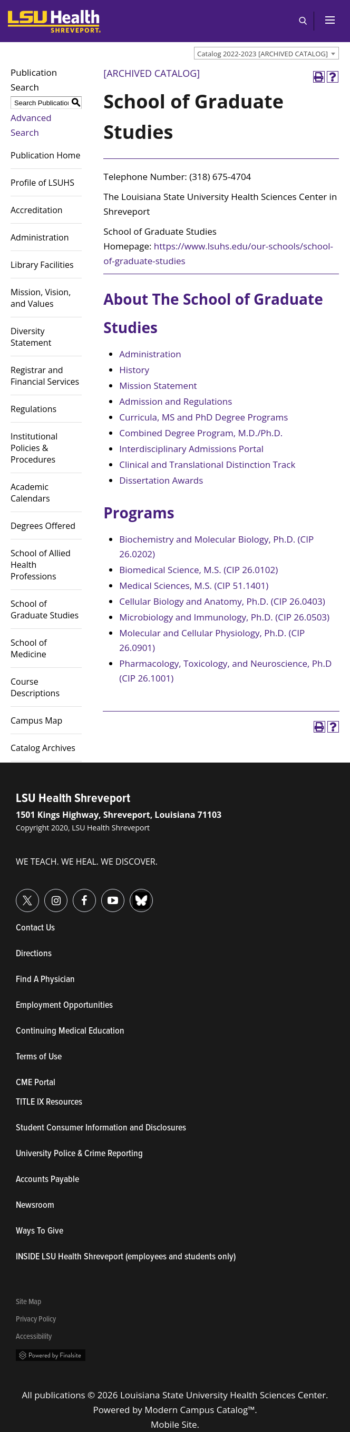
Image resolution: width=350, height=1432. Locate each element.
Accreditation (37, 210)
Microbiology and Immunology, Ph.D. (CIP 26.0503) (224, 617)
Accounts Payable (47, 1180)
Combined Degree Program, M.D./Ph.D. (201, 433)
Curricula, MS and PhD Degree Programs (203, 417)
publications (59, 1395)
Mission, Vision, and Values (41, 297)
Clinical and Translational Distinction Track (207, 464)
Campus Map (36, 720)
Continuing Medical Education (70, 1031)
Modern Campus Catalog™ (199, 1410)
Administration (40, 237)
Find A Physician (45, 980)
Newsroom (35, 1205)
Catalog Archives (43, 748)
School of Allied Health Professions (41, 564)
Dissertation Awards (161, 480)
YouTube (101, 894)
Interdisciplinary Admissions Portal (191, 449)
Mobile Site (174, 1424)
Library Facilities (42, 265)
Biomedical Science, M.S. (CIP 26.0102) (198, 570)
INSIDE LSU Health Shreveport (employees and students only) (126, 1257)
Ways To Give (39, 1231)
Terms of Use (39, 1057)
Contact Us (84, 928)
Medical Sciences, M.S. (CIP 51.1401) (193, 585)
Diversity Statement (31, 336)
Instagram (44, 894)
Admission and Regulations (175, 401)
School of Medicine (29, 648)
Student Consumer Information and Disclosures (101, 1128)
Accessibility (34, 1337)
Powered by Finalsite (50, 1355)
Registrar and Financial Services (45, 375)
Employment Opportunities (64, 1006)
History (134, 370)
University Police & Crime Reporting (79, 1154)
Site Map (28, 1302)
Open (302, 21)
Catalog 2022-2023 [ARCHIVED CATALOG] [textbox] (262, 53)
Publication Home (45, 155)
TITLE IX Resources (49, 1102)
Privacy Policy (36, 1320)
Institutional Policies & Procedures (34, 447)
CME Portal (84, 1083)
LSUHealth (30, 15)
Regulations (33, 409)
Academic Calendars (30, 492)
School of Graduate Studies (45, 609)
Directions (34, 954)
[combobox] (266, 53)
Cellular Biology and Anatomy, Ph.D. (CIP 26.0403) (222, 601)
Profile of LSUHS (42, 182)
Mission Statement (158, 385)
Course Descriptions (35, 687)
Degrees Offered (43, 526)
